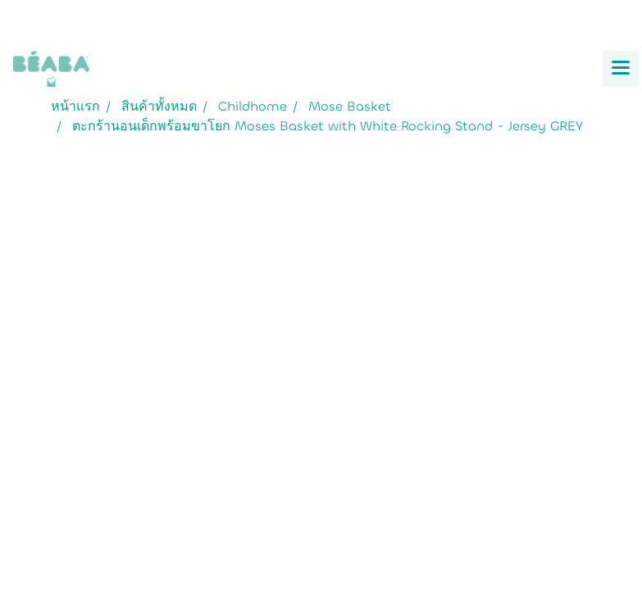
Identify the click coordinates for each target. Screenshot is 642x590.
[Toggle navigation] (621, 69)
